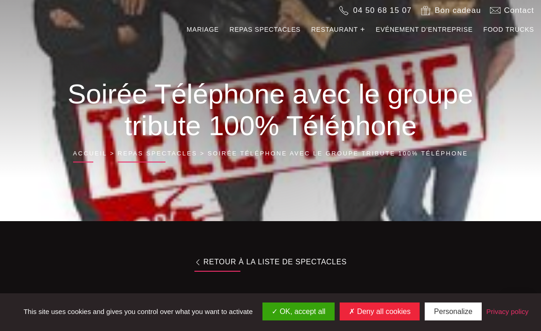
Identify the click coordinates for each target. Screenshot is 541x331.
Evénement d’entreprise (424, 29)
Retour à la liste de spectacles (270, 262)
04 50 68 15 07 (382, 10)
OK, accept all (298, 311)
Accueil (90, 153)
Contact (519, 10)
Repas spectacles (265, 29)
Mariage (203, 29)
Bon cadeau (458, 10)
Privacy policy (507, 311)
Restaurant (334, 29)
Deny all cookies (379, 311)
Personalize (453, 311)
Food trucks (509, 29)
